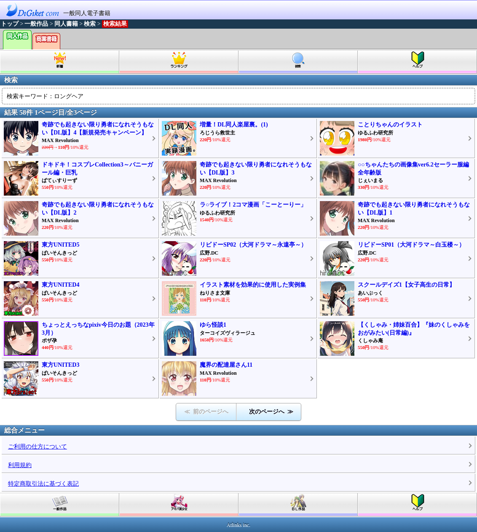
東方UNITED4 (60, 285)
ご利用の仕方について (37, 446)
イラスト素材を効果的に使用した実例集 (253, 285)
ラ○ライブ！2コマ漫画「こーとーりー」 (253, 205)
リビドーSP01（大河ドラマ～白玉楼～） (411, 245)
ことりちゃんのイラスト (390, 124)
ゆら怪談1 (213, 325)
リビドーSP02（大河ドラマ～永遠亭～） (253, 245)
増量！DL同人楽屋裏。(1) (234, 124)
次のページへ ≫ (271, 411)
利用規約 (20, 465)
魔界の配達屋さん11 (226, 365)
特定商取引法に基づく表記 (43, 484)
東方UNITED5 (60, 245)
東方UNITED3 (60, 365)
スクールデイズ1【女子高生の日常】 (406, 285)
